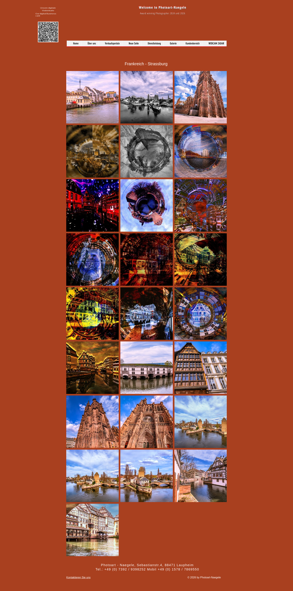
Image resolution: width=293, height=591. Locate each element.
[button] (171, 43)
